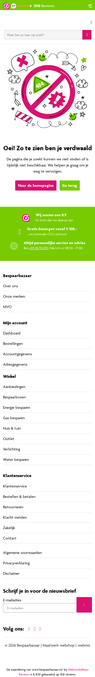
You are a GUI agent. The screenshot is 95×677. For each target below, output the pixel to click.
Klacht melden (15, 517)
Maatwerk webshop (58, 645)
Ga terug (69, 185)
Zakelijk (9, 527)
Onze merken (14, 296)
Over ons (10, 285)
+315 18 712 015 (38, 248)
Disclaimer (11, 573)
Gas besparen (14, 417)
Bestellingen (13, 343)
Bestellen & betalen (19, 496)
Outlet (8, 438)
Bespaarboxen (14, 397)
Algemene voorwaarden (22, 552)
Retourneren (13, 506)
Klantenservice (15, 486)
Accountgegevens (17, 353)
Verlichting (11, 449)
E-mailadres (12, 600)
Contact (9, 538)
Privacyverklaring (16, 563)
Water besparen (16, 459)
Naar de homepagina (36, 185)
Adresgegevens (15, 364)
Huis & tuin (12, 428)
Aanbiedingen (14, 386)
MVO (7, 306)
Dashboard (12, 333)
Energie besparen (16, 407)
